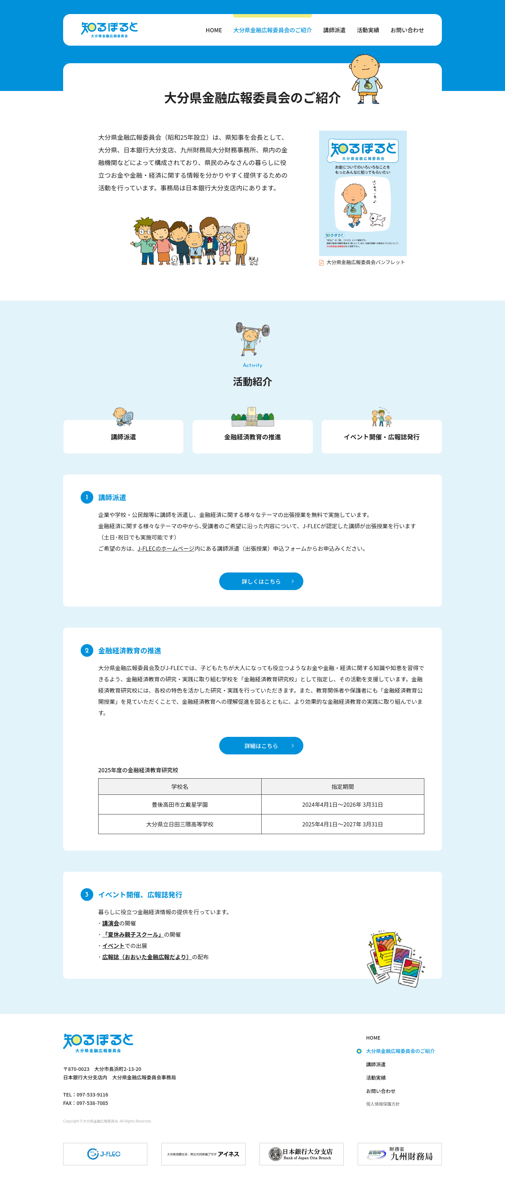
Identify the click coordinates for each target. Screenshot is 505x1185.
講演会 (110, 923)
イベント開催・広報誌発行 (382, 436)
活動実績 (368, 30)
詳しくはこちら (261, 581)
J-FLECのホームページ (165, 548)
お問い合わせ (407, 30)
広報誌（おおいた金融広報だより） (147, 956)
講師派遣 (334, 30)
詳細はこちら (261, 745)
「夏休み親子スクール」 (133, 934)
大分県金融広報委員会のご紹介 (272, 30)
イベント (113, 945)
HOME (214, 30)
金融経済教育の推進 (252, 436)
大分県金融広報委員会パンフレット (362, 262)
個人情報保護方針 (383, 1104)
